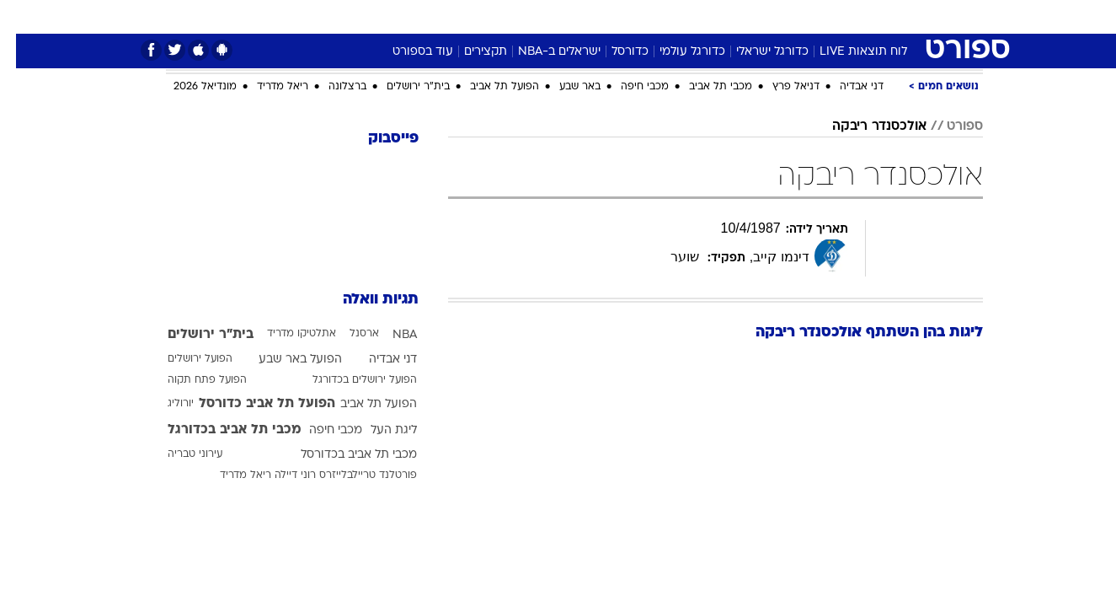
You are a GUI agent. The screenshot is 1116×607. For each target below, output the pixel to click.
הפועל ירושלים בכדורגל (348, 380)
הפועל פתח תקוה (191, 380)
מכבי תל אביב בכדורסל (343, 454)
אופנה (366, 16)
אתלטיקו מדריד (285, 334)
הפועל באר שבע (284, 359)
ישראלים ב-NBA (543, 51)
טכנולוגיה (428, 16)
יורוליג (165, 404)
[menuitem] (846, 17)
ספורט (799, 16)
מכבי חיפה (629, 87)
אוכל (600, 16)
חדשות (856, 16)
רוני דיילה (279, 475)
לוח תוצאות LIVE (847, 51)
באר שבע (564, 87)
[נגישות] (23, 17)
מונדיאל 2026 (189, 87)
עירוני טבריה (179, 454)
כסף (644, 16)
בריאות (548, 16)
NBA (388, 335)
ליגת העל (378, 430)
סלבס (691, 16)
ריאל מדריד (266, 87)
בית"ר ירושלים (402, 87)
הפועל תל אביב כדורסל (251, 404)
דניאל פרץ (780, 87)
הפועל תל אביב (488, 87)
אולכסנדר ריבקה (863, 126)
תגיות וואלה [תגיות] (365, 300)
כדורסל (614, 51)
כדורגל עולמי (676, 51)
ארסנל (348, 334)
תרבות (744, 16)
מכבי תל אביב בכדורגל (219, 430)
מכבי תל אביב (704, 87)
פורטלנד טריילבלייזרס (352, 475)
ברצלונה (331, 87)
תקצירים (469, 51)
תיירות (491, 16)
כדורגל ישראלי (756, 51)
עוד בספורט (406, 51)
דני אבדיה (846, 87)
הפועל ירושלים (184, 359)
